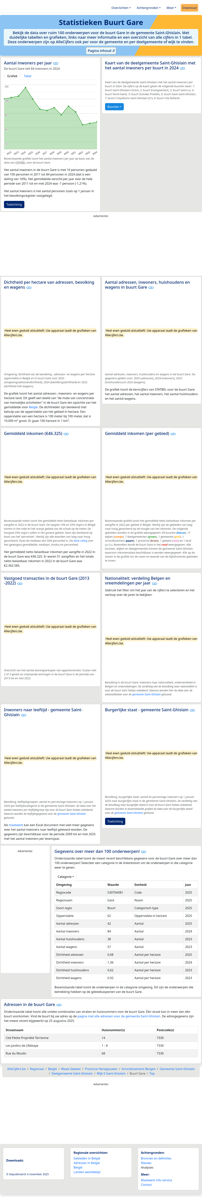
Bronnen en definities (156, 1158)
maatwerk (16, 825)
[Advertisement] (101, 247)
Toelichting (14, 204)
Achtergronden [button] (147, 8)
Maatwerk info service (156, 1180)
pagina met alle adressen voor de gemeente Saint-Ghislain (118, 1016)
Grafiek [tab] (12, 76)
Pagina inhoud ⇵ (101, 50)
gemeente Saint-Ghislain (146, 694)
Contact (146, 1185)
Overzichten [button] (119, 8)
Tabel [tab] (27, 76)
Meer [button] (170, 8)
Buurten (113, 107)
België (33, 407)
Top (152, 1073)
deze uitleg (80, 540)
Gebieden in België (87, 1158)
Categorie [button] (64, 877)
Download (189, 8)
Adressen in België (87, 1163)
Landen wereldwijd (87, 1172)
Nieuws (146, 1163)
